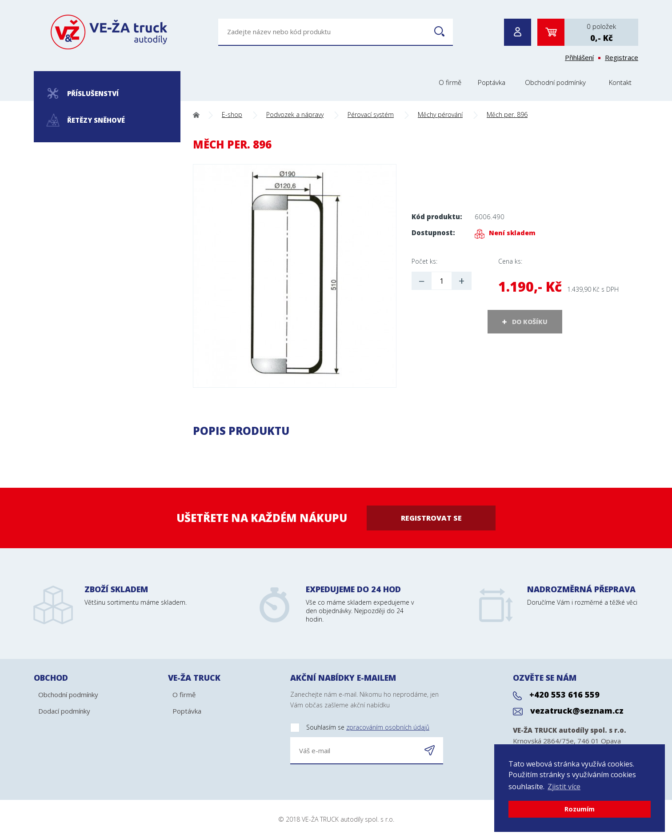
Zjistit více (564, 786)
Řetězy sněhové (86, 120)
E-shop (232, 114)
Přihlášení (579, 57)
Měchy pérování (440, 114)
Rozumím (579, 809)
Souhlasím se (359, 727)
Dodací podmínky (64, 711)
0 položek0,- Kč (601, 32)
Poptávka (491, 82)
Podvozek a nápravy (295, 114)
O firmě (450, 82)
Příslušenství (83, 93)
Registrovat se (431, 518)
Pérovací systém (371, 114)
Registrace (621, 57)
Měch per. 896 (507, 114)
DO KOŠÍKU (530, 321)
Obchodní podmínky (555, 82)
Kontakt (620, 82)
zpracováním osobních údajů (387, 727)
